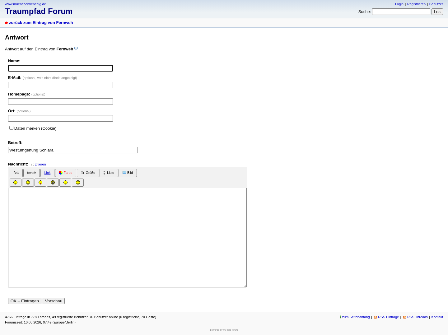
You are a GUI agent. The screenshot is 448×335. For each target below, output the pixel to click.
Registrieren (416, 4)
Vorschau (54, 301)
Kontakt (437, 317)
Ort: (19, 111)
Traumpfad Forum (39, 11)
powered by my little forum (224, 329)
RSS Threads (417, 317)
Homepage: (26, 94)
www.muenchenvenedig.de (25, 4)
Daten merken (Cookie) (35, 128)
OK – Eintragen (25, 301)
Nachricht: (18, 164)
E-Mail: (42, 77)
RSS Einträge (388, 317)
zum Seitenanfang (356, 317)
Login (399, 4)
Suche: (364, 11)
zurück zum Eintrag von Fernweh (41, 22)
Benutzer (436, 4)
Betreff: (15, 142)
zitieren (40, 164)
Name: (14, 60)
